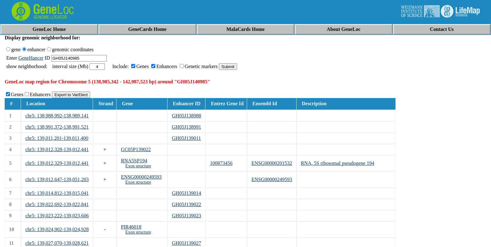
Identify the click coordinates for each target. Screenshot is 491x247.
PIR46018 (131, 227)
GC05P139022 (136, 149)
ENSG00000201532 (271, 163)
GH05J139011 (186, 138)
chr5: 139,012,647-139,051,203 (57, 179)
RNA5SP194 (134, 160)
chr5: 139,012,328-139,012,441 (57, 149)
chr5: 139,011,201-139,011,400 (56, 138)
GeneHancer (31, 58)
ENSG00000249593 (141, 177)
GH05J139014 (186, 193)
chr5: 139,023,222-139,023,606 (57, 215)
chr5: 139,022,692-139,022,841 (57, 204)
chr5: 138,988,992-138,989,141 (57, 115)
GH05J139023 (186, 215)
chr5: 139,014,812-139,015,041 (57, 193)
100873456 (221, 163)
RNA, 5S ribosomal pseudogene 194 (337, 163)
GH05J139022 (186, 204)
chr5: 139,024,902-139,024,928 (57, 229)
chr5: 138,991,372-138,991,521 (57, 127)
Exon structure (138, 166)
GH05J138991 (186, 127)
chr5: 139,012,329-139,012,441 (57, 163)
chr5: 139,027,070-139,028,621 (57, 243)
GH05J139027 (186, 243)
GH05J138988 (186, 115)
